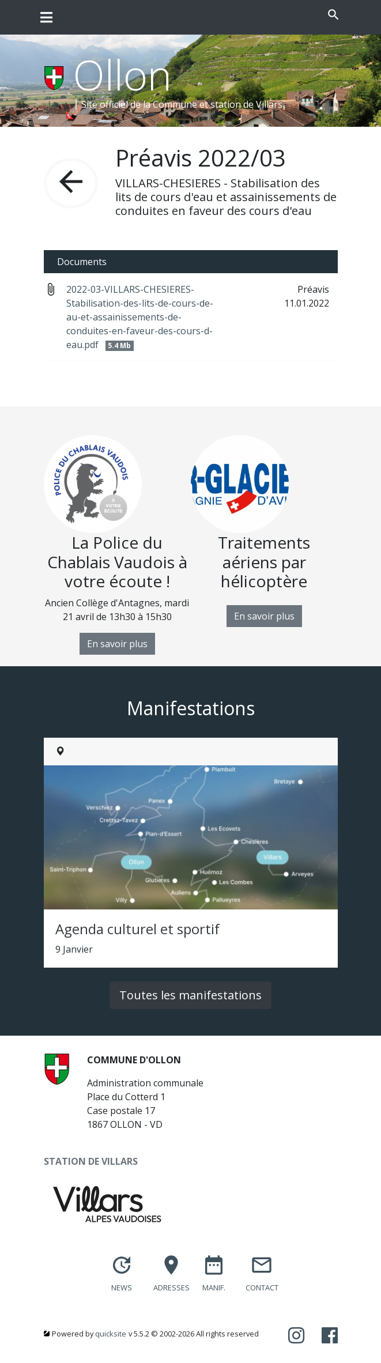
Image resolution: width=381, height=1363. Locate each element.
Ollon (122, 74)
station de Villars (246, 104)
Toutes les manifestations (190, 995)
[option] (117, 545)
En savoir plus (117, 643)
